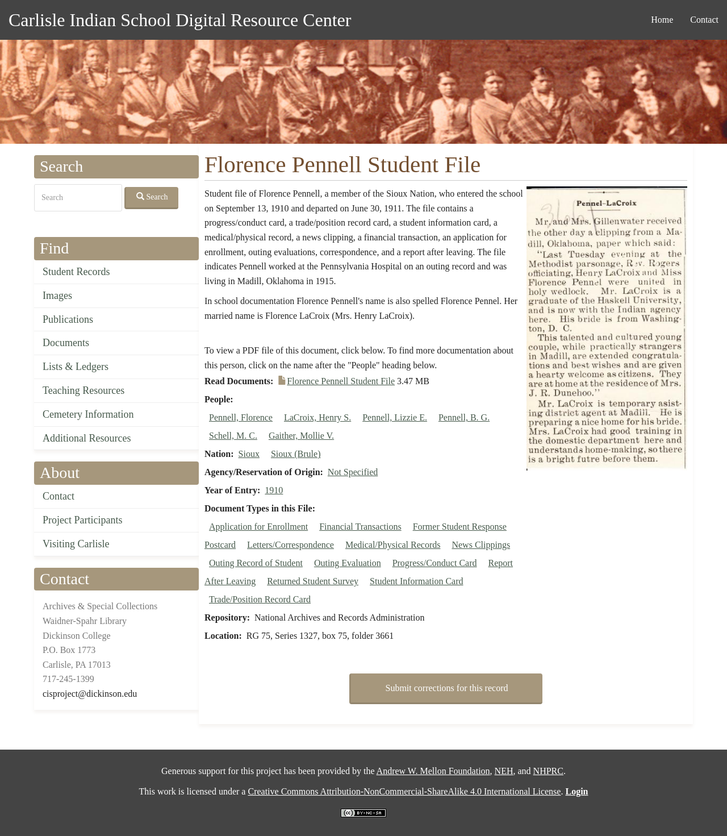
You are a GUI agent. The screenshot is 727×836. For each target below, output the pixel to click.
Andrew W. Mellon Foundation (433, 771)
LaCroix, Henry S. (317, 417)
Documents (66, 342)
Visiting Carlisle (76, 544)
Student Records (76, 271)
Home (662, 19)
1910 (274, 490)
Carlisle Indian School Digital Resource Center (180, 20)
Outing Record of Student (256, 563)
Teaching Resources (83, 390)
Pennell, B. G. (464, 417)
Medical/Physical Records (393, 545)
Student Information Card (416, 581)
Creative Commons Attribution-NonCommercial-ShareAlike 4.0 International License (404, 791)
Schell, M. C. (233, 435)
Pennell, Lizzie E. (394, 417)
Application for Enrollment (258, 526)
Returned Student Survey (312, 581)
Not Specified (353, 472)
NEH (504, 771)
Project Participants (82, 520)
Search (152, 196)
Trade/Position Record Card (260, 599)
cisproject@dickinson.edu (90, 693)
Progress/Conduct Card (434, 563)
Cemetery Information (88, 414)
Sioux (249, 454)
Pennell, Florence (241, 417)
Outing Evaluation (347, 563)
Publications (68, 319)
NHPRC (548, 771)
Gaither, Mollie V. (301, 435)
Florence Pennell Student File (341, 381)
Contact (704, 19)
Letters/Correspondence (290, 545)
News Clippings (481, 545)
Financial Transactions (360, 526)
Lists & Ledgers (75, 366)
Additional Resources (87, 438)
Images (57, 295)
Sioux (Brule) (296, 454)
